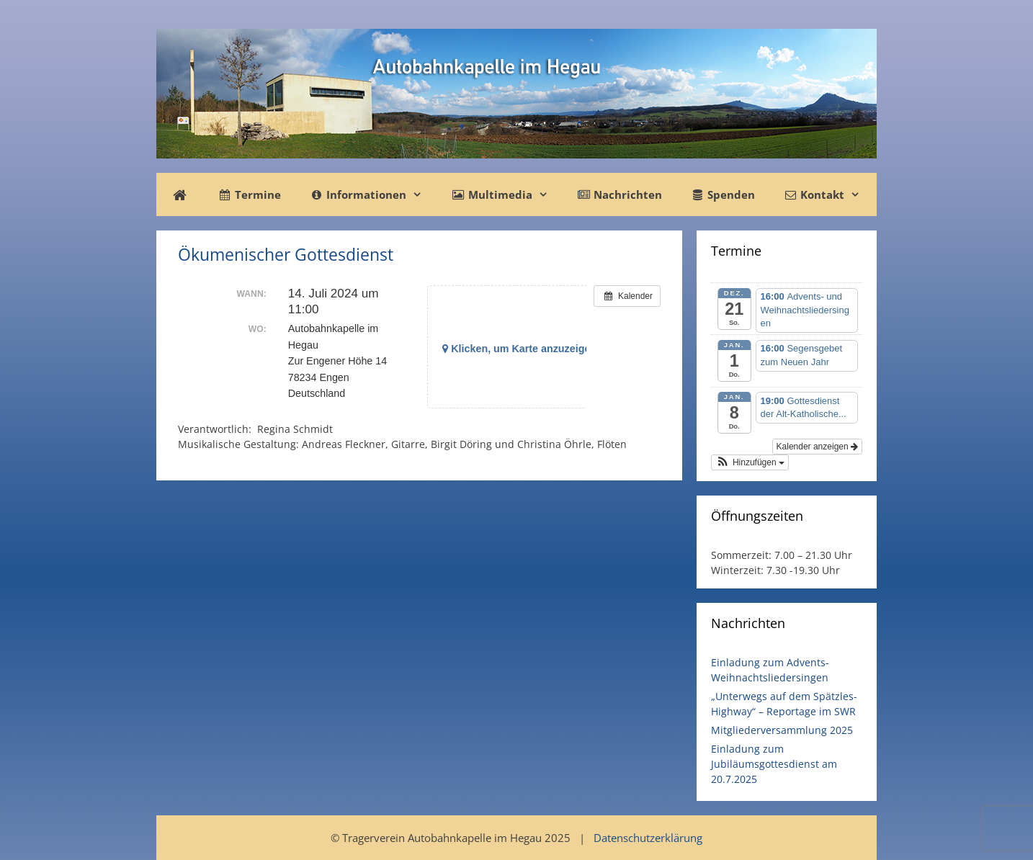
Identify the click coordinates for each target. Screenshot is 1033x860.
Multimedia (506, 194)
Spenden (723, 194)
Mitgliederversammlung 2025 (782, 730)
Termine (249, 194)
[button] (750, 462)
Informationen (373, 194)
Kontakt (829, 194)
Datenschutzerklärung (648, 837)
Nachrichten (619, 194)
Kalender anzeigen (817, 447)
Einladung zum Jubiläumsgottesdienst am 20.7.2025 (774, 764)
